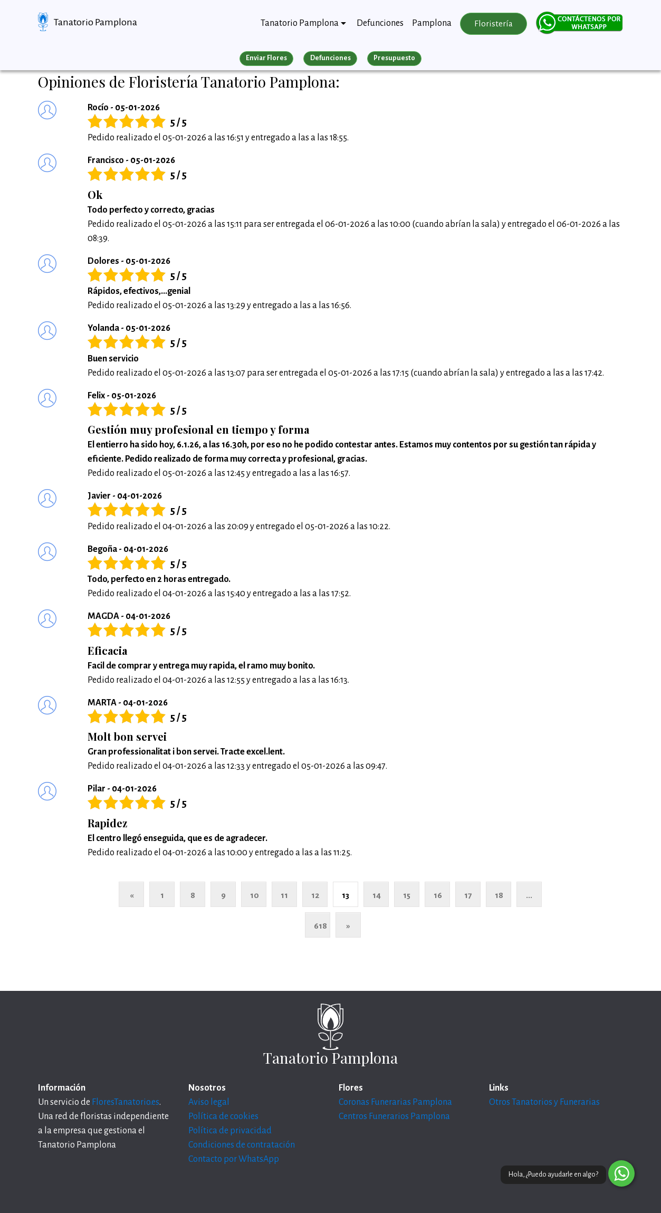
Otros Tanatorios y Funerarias (544, 1102)
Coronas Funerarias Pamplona (395, 1102)
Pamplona (432, 23)
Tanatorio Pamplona (95, 22)
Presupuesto (394, 58)
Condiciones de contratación (241, 1145)
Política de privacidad (230, 1130)
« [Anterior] (131, 895)
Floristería (493, 23)
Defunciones (380, 23)
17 (468, 895)
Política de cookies (223, 1116)
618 (320, 925)
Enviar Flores (266, 58)
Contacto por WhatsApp (233, 1159)
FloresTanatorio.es (125, 1102)
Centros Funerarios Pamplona (394, 1116)
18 (499, 895)
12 (315, 895)
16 (438, 895)
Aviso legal (208, 1102)
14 (376, 895)
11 (284, 895)
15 (406, 895)
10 (254, 895)
